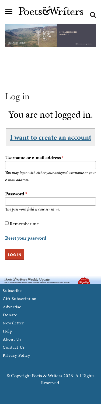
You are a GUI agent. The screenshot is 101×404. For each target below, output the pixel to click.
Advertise (12, 307)
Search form (93, 15)
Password (16, 193)
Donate (10, 315)
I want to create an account (50, 137)
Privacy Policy (16, 355)
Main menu (9, 11)
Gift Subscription (20, 299)
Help (7, 331)
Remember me (24, 223)
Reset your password (25, 238)
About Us (12, 339)
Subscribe (12, 290)
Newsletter (13, 323)
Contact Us (14, 347)
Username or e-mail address (34, 157)
